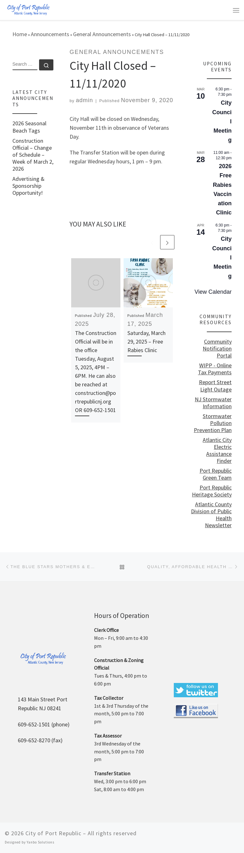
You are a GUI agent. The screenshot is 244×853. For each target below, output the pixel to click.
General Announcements (102, 34)
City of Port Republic (53, 833)
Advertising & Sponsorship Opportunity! (28, 185)
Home (19, 34)
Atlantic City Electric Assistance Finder (217, 450)
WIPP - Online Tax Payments (215, 369)
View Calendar (213, 292)
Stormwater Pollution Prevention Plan (213, 423)
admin (84, 100)
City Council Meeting (222, 121)
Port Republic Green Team (216, 474)
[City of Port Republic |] (28, 9)
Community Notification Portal (217, 348)
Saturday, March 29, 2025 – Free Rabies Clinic (146, 341)
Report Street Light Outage (215, 386)
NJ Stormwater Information (213, 403)
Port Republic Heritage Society (212, 491)
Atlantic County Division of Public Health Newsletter (211, 515)
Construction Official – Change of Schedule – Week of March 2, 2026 (32, 154)
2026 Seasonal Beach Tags (29, 127)
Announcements (50, 34)
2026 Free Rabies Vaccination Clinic (222, 189)
